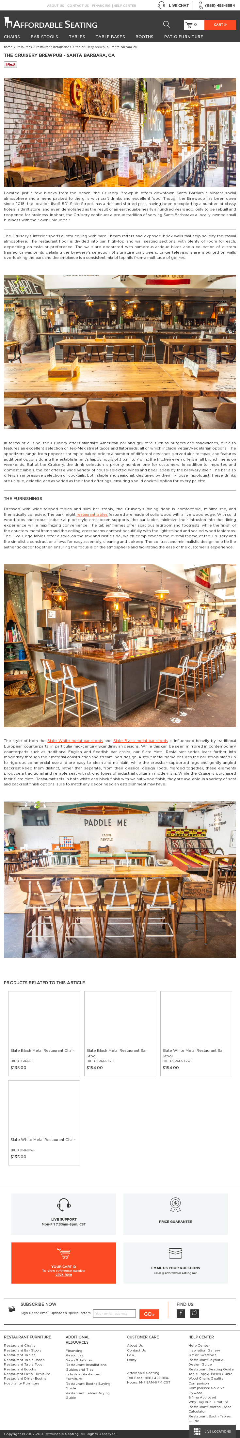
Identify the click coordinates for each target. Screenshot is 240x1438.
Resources (24, 47)
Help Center (125, 6)
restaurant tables (92, 514)
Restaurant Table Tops (23, 1364)
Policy (132, 1360)
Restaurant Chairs (19, 1345)
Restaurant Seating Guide (210, 1369)
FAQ (131, 1355)
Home (8, 47)
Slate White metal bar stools (75, 741)
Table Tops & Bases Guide (210, 1374)
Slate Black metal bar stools (140, 741)
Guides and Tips (79, 1369)
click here (64, 1274)
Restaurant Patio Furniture (27, 1374)
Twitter (194, 1313)
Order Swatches (202, 1355)
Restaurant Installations (53, 47)
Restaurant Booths (20, 1369)
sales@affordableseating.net (175, 1273)
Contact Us (78, 6)
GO (148, 1314)
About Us (55, 6)
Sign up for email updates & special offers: (56, 1313)
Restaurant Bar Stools (22, 1350)
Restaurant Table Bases (24, 1360)
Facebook (181, 1313)
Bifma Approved (202, 1397)
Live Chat (173, 5)
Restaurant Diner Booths (25, 1378)
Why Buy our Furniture (208, 1402)
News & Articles (79, 1360)
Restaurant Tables (19, 1355)
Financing (101, 6)
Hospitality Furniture (22, 1383)
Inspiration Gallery (204, 1350)
